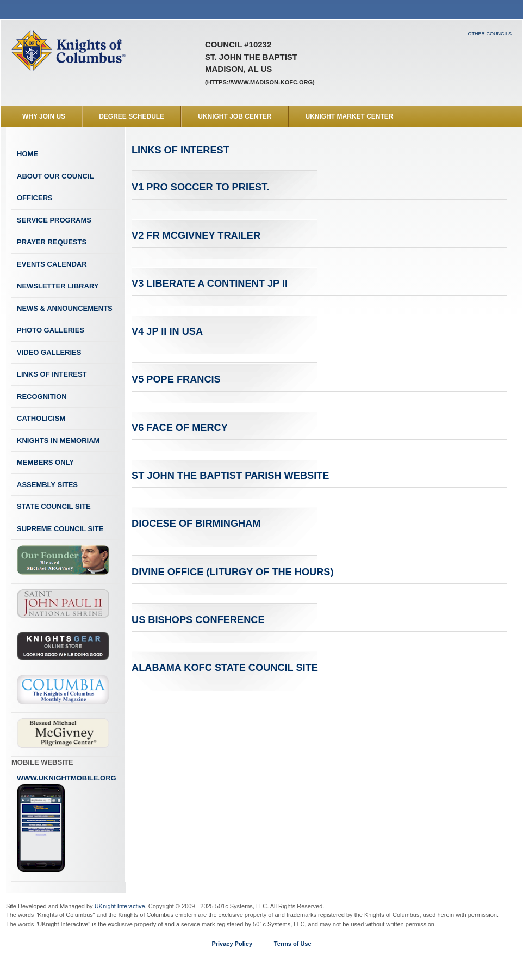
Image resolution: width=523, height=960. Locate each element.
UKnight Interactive (120, 906)
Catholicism (41, 418)
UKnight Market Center (350, 116)
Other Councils (490, 33)
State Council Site (54, 506)
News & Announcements (65, 308)
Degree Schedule (131, 116)
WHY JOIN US (43, 116)
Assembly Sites (47, 485)
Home (27, 154)
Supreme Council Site (60, 529)
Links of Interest (52, 374)
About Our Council (55, 176)
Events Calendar (52, 264)
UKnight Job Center (234, 116)
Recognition (42, 396)
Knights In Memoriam (58, 440)
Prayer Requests (51, 242)
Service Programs (54, 220)
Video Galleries (49, 352)
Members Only (45, 462)
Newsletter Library (57, 286)
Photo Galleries (50, 330)
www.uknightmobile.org (66, 823)
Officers (35, 198)
